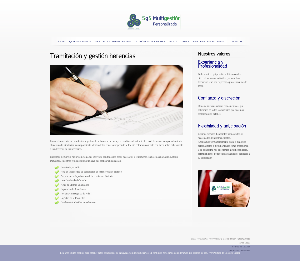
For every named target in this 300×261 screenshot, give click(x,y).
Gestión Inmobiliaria (209, 41)
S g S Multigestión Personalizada (234, 238)
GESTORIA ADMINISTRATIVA (113, 41)
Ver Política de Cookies (221, 252)
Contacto (236, 41)
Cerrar (237, 252)
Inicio (61, 41)
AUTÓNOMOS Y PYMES (150, 41)
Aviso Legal (244, 242)
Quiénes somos (80, 41)
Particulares (179, 41)
